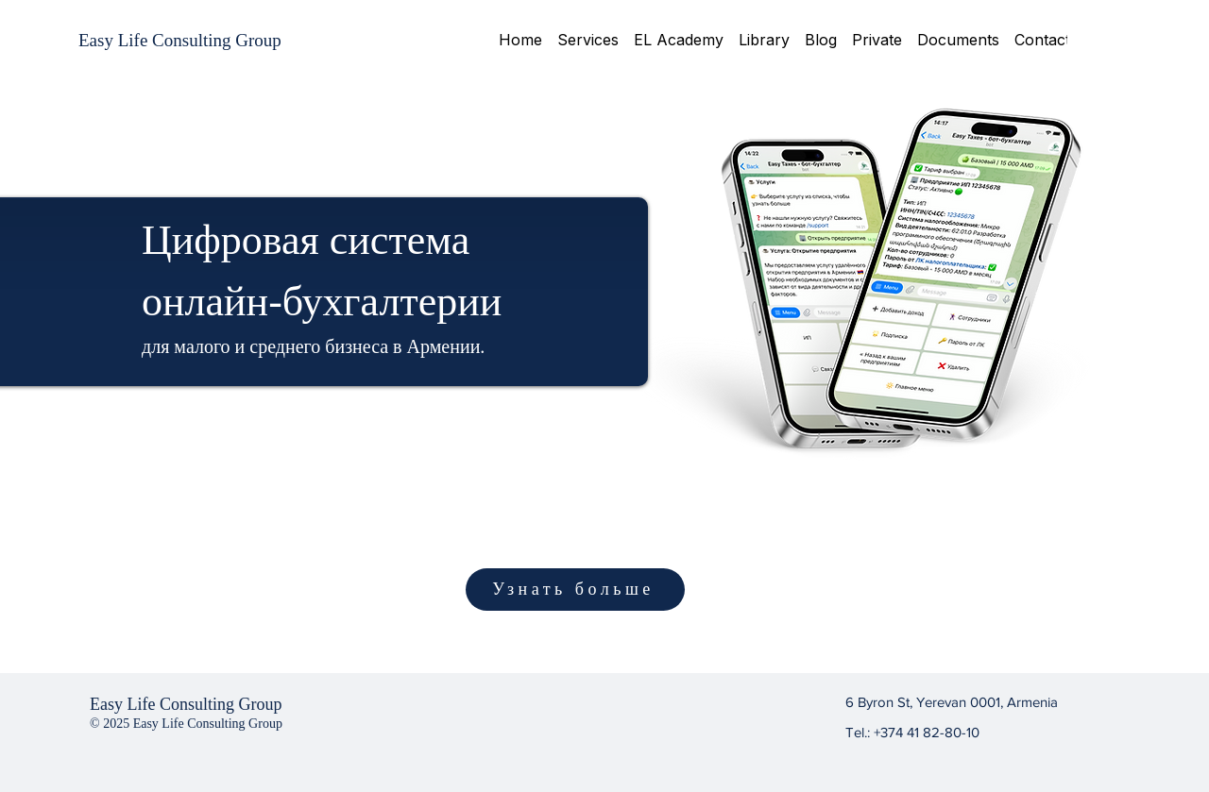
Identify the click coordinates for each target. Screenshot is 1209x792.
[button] (588, 39)
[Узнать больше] (575, 589)
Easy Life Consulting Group (185, 704)
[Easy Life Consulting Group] (179, 40)
